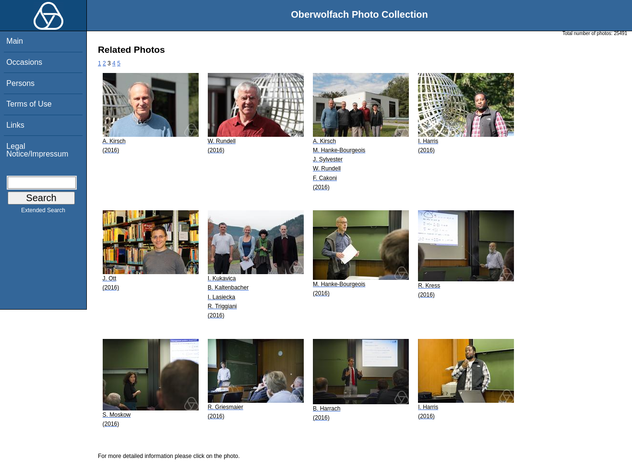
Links (15, 125)
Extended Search (43, 212)
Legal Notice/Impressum (37, 150)
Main (14, 41)
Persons (20, 83)
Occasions (24, 62)
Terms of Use (28, 104)
